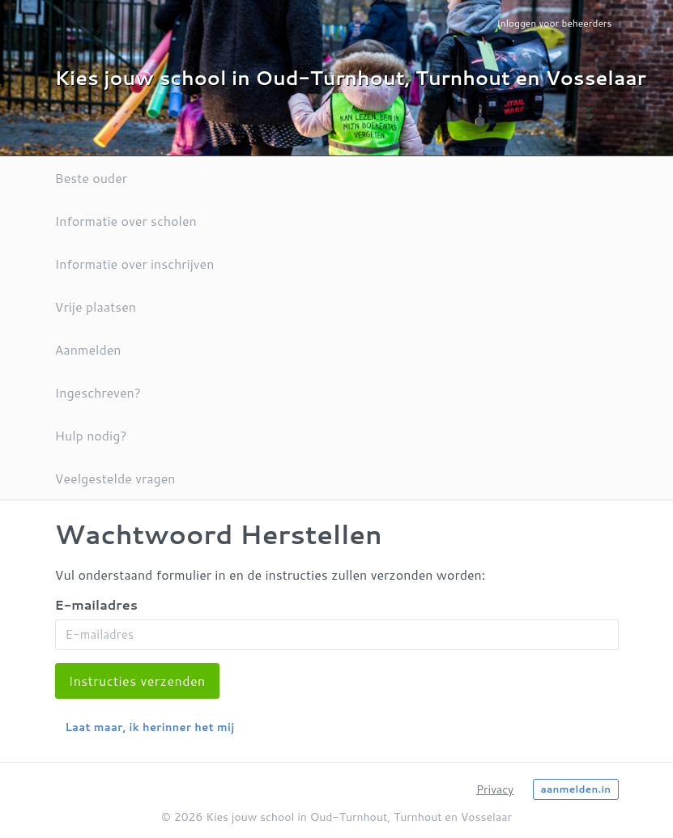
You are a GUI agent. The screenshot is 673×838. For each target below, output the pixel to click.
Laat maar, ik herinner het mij (150, 727)
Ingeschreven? (98, 392)
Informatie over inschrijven (135, 263)
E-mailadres (96, 604)
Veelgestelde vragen (115, 478)
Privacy (494, 789)
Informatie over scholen (126, 220)
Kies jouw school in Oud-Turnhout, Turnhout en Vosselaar (350, 77)
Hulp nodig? (91, 435)
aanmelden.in (575, 789)
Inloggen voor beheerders (553, 23)
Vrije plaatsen (95, 306)
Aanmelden (88, 349)
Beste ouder (91, 177)
